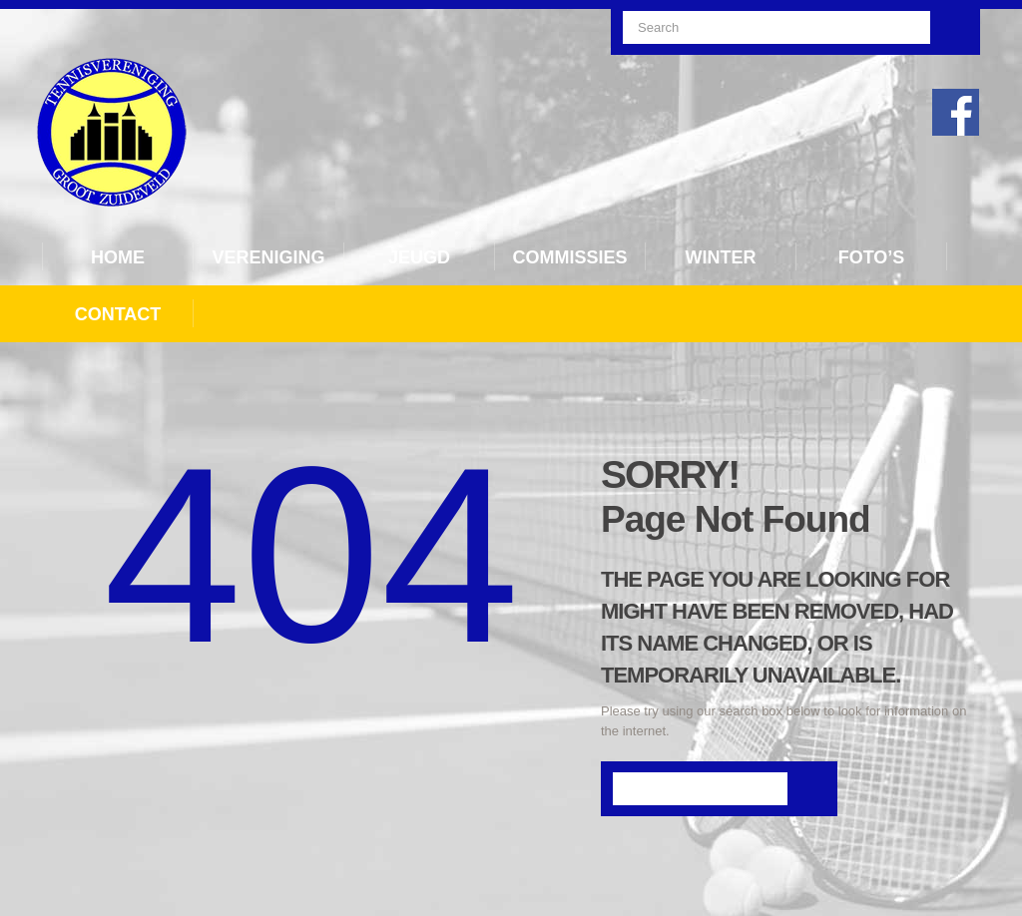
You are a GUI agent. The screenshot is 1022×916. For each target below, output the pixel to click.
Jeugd (419, 257)
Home (118, 257)
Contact (118, 314)
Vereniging (268, 257)
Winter (721, 257)
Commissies (569, 257)
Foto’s (871, 257)
